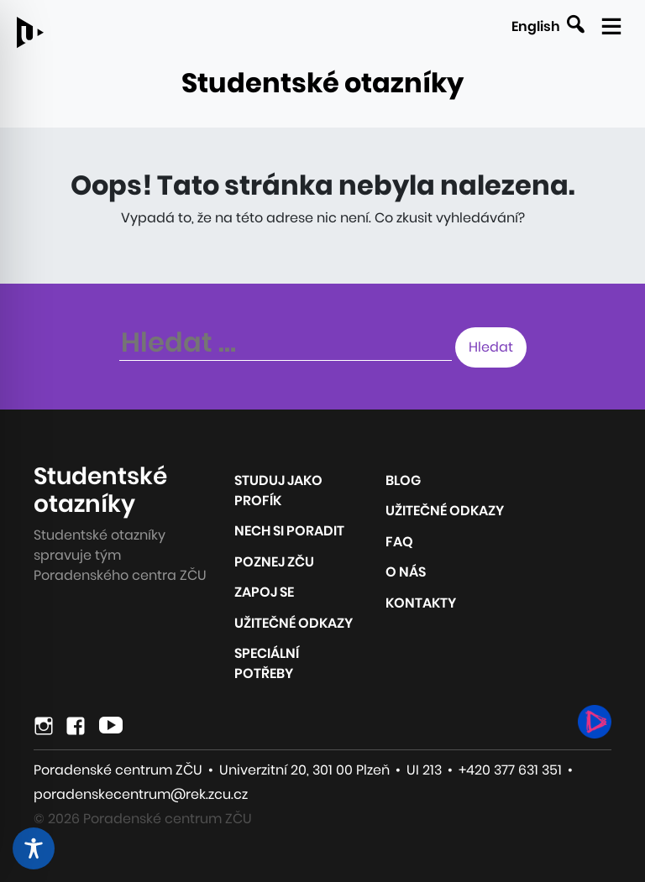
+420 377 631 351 (510, 770)
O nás (405, 572)
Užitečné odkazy (293, 623)
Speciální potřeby (266, 663)
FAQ (399, 541)
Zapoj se (264, 592)
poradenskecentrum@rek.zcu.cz (141, 794)
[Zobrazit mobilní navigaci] (609, 23)
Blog (403, 480)
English (535, 26)
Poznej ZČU (274, 561)
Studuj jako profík (278, 490)
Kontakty (420, 603)
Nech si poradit (289, 530)
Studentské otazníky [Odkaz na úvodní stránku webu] (322, 83)
